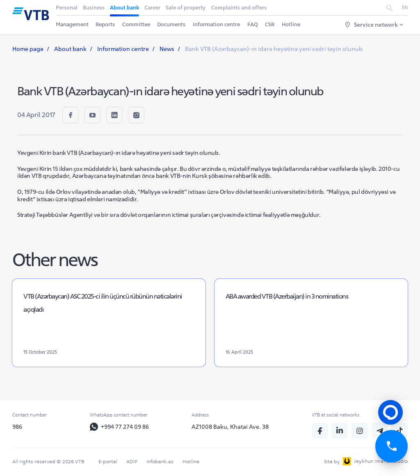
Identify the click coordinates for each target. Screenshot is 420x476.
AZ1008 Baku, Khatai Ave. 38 (230, 426)
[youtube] (92, 115)
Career (152, 7)
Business (94, 7)
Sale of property (186, 7)
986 (17, 426)
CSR (269, 24)
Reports (105, 24)
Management (72, 24)
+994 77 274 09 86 (119, 427)
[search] (389, 8)
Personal (67, 7)
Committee (136, 24)
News (167, 49)
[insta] (136, 115)
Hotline (291, 24)
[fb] (70, 115)
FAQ (252, 24)
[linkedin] (115, 115)
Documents (172, 24)
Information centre (216, 24)
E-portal (107, 461)
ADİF (131, 461)
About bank (124, 7)
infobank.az (159, 461)
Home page (27, 49)
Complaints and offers (239, 7)
